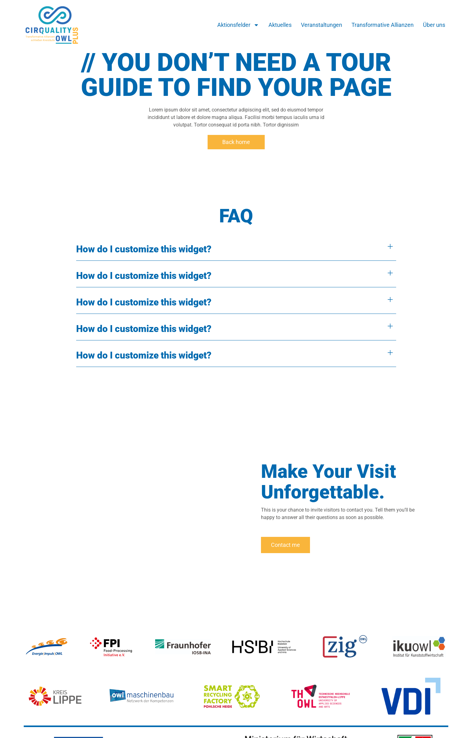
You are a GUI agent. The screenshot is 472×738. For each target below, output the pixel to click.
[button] (236, 249)
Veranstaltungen (321, 25)
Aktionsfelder (238, 25)
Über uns (434, 25)
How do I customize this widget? (143, 249)
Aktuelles (280, 25)
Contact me (285, 545)
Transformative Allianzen (383, 25)
